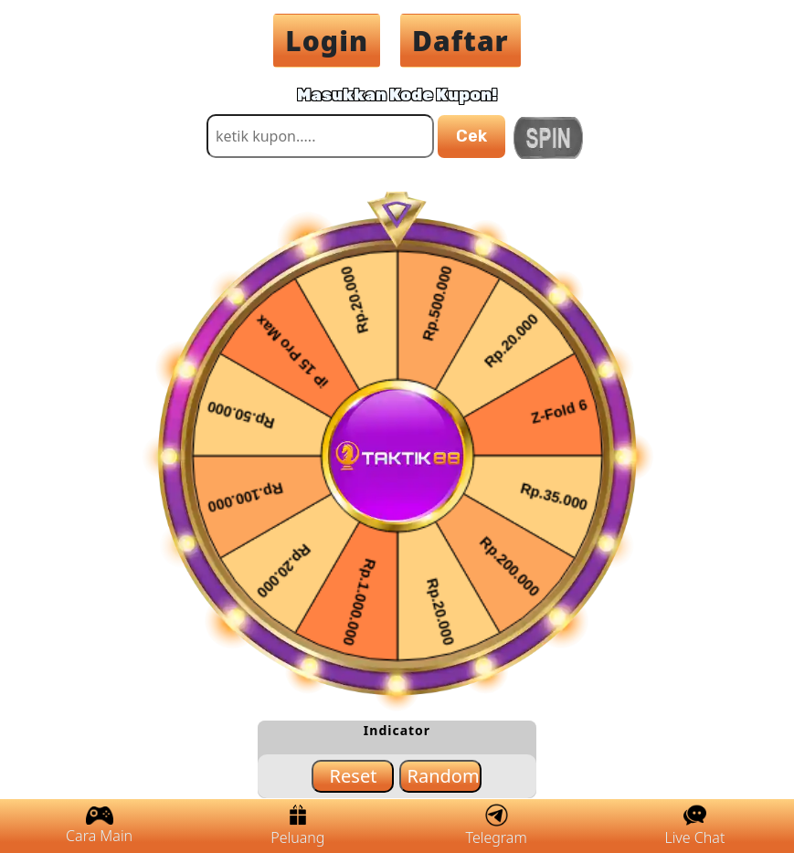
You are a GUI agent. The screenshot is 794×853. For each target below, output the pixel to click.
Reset (353, 775)
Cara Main (99, 826)
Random (443, 775)
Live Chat (694, 826)
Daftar (460, 40)
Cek (471, 136)
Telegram (496, 826)
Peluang (297, 826)
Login (326, 40)
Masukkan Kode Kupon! (397, 95)
